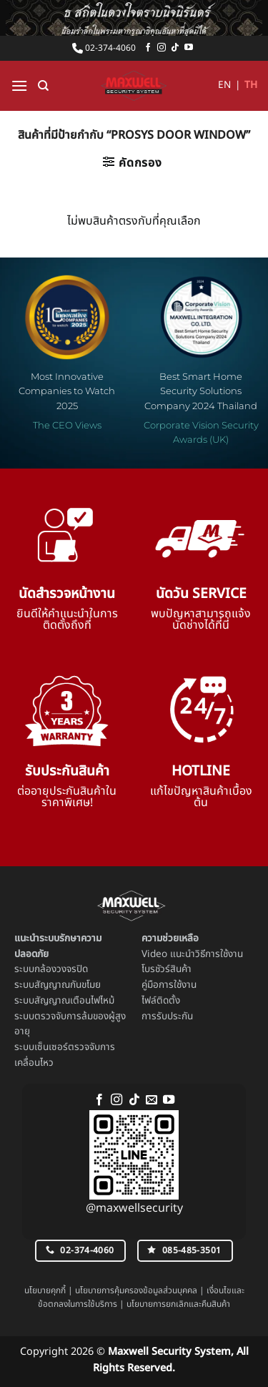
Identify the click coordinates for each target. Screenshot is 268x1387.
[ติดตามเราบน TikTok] (175, 48)
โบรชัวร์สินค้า (167, 969)
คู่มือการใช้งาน (169, 985)
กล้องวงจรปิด (61, 969)
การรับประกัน (167, 1016)
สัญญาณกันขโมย (67, 985)
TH (250, 85)
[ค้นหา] (43, 85)
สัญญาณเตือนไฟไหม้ (74, 1001)
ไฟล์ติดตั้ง (161, 1001)
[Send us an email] (151, 1100)
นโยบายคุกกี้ (45, 1290)
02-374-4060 (104, 47)
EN (224, 85)
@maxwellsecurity (134, 1208)
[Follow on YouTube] (188, 48)
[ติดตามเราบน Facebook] (148, 48)
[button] (19, 85)
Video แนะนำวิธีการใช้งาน (192, 954)
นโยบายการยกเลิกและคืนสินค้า (178, 1304)
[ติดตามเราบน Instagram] (161, 48)
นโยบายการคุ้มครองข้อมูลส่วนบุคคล (136, 1290)
